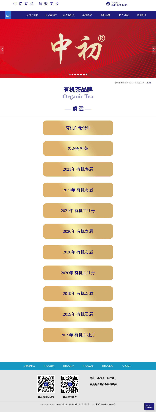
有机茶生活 (87, 365)
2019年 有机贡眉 (78, 314)
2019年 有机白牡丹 (78, 335)
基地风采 (87, 15)
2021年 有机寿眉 (78, 169)
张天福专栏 (50, 15)
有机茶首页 (32, 15)
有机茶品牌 (139, 83)
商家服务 (142, 15)
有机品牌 (105, 15)
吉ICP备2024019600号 (108, 404)
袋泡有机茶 (78, 148)
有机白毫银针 (78, 128)
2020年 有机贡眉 (78, 252)
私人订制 (124, 15)
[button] (70, 74)
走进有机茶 (69, 15)
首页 (130, 83)
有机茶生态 (107, 365)
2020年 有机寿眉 (78, 231)
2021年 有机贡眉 (78, 190)
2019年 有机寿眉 (78, 293)
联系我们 (126, 365)
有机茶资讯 (48, 365)
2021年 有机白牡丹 (78, 210)
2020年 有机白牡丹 (78, 273)
